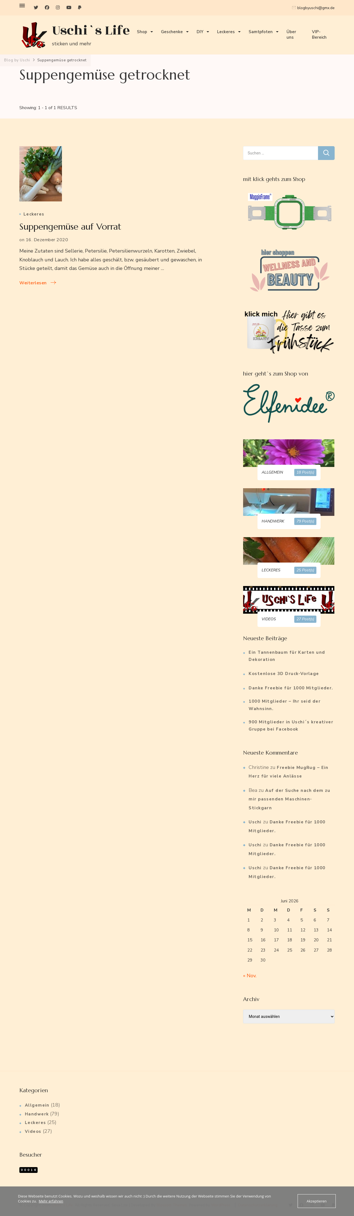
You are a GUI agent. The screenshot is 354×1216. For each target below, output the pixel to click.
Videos (33, 1131)
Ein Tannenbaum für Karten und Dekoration (287, 656)
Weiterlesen (33, 283)
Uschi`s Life (91, 31)
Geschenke (172, 32)
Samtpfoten (261, 32)
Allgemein (37, 1105)
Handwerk (37, 1114)
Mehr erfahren (51, 1201)
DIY (200, 32)
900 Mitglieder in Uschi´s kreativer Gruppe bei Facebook (291, 725)
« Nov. (249, 975)
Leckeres (226, 32)
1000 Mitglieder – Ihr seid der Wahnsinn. (285, 704)
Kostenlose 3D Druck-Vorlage (284, 673)
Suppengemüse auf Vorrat (70, 226)
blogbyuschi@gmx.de (316, 7)
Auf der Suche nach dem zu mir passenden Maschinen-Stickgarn (289, 799)
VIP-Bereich (319, 34)
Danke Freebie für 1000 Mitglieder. (291, 688)
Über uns (291, 34)
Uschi (255, 822)
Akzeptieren (317, 1201)
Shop (142, 32)
